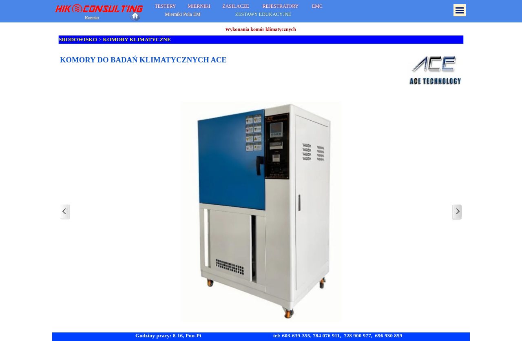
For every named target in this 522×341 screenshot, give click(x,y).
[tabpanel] (261, 69)
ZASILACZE (235, 6)
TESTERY (165, 6)
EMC (317, 6)
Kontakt (92, 18)
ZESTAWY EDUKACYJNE (263, 14)
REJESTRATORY (281, 6)
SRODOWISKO (78, 39)
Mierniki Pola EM (182, 14)
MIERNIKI (199, 6)
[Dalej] (457, 211)
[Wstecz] (65, 211)
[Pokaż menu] (459, 10)
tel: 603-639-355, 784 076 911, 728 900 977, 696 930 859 (338, 335)
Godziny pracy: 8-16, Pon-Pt (168, 335)
